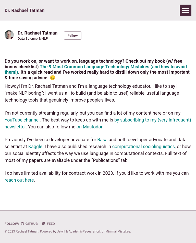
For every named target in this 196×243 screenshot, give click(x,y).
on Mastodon (90, 126)
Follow (73, 36)
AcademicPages (80, 231)
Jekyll (61, 231)
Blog (134, 10)
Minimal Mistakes (117, 231)
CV (151, 10)
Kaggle (35, 146)
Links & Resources (101, 10)
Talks (68, 10)
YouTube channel (22, 120)
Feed (48, 224)
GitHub (29, 224)
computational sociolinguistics (143, 146)
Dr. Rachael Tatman (24, 10)
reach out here (19, 180)
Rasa (102, 139)
